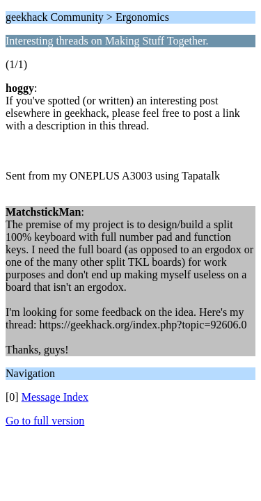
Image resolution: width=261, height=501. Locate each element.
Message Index (55, 397)
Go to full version (45, 421)
